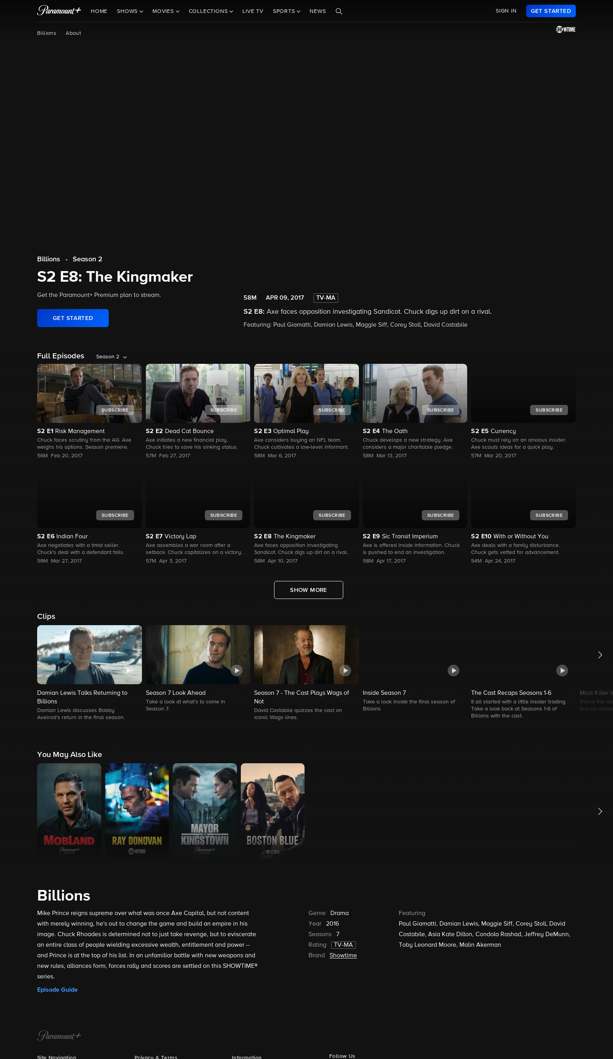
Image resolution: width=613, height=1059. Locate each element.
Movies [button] (164, 11)
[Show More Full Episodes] (308, 590)
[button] (89, 673)
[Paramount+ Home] (59, 1036)
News (318, 11)
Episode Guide (57, 990)
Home (99, 11)
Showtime (343, 956)
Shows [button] (128, 11)
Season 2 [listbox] (107, 357)
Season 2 (87, 259)
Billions (46, 33)
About (73, 33)
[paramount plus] (59, 11)
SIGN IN (506, 11)
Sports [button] (285, 11)
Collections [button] (209, 11)
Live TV (252, 11)
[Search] (338, 11)
